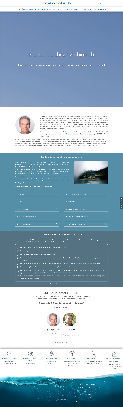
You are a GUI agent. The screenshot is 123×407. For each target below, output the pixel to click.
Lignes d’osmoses (28, 9)
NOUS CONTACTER (61, 343)
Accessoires (57, 9)
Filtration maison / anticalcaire (72, 9)
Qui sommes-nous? (88, 386)
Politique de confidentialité (92, 389)
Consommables (102, 9)
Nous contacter (87, 395)
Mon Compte (91, 4)
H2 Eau (37, 9)
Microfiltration (46, 9)
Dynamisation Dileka (90, 9)
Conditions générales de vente (93, 392)
